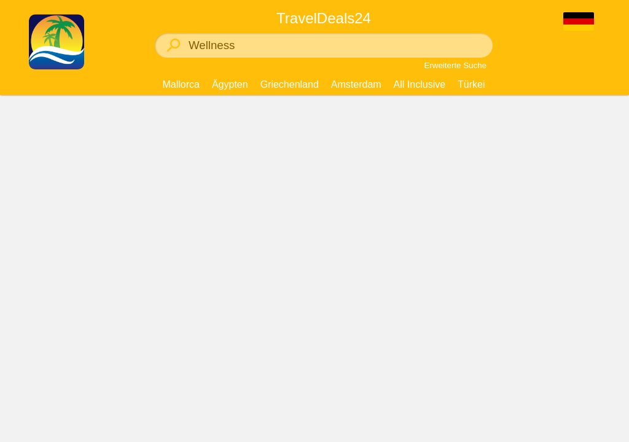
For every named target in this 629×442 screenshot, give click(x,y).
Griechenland (289, 84)
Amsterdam (356, 84)
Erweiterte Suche (455, 65)
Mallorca (180, 84)
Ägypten (230, 84)
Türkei (471, 84)
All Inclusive (419, 84)
